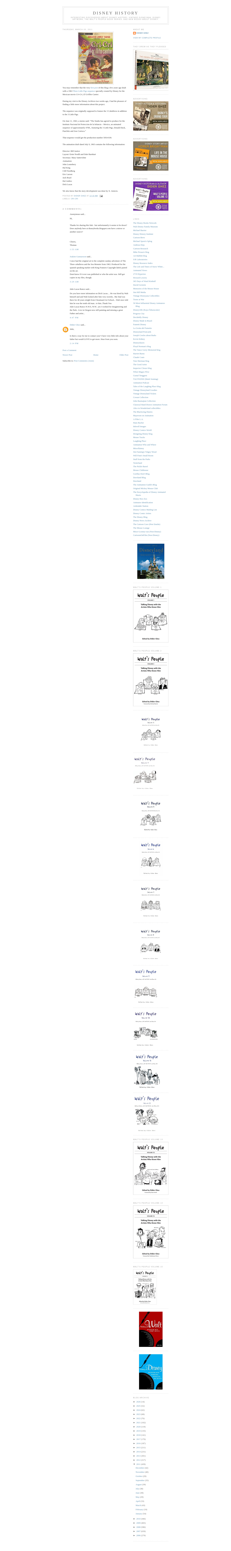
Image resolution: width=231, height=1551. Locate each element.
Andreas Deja (139, 245)
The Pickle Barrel (140, 466)
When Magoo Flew (141, 372)
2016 (138, 1443)
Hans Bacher (138, 423)
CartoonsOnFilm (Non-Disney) (146, 535)
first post (94, 87)
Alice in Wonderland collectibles (146, 408)
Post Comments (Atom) (84, 361)
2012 (138, 1460)
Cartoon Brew (139, 237)
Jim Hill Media (139, 292)
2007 (138, 1531)
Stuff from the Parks (141, 459)
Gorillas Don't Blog (141, 474)
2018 (138, 1435)
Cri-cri (74, 199)
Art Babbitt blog (140, 256)
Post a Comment (69, 350)
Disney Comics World (142, 430)
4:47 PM (74, 317)
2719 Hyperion (139, 274)
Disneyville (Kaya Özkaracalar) (146, 310)
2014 (138, 1451)
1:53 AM (74, 249)
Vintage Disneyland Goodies (145, 390)
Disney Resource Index (143, 263)
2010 (138, 1519)
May (138, 1497)
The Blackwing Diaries (143, 412)
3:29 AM (74, 281)
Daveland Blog (139, 477)
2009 (138, 1523)
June (138, 1493)
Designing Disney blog (142, 434)
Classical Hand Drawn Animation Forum (150, 404)
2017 (138, 1439)
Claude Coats (138, 357)
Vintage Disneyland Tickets (144, 393)
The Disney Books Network (145, 223)
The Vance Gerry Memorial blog (146, 350)
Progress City (138, 313)
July (138, 1488)
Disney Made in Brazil (142, 321)
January (139, 1513)
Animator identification (143, 502)
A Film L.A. (138, 419)
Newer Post (67, 355)
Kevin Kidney (139, 339)
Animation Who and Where (144, 444)
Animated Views (140, 270)
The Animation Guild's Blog (145, 484)
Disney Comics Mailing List (145, 509)
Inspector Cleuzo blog (142, 368)
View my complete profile (147, 38)
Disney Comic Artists (142, 513)
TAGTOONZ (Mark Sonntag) (145, 379)
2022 (138, 1418)
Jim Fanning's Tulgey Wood (144, 452)
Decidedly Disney (140, 317)
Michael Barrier (139, 230)
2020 (138, 1426)
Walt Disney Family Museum (145, 226)
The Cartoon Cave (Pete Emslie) (146, 524)
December (140, 1468)
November (140, 1472)
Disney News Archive (142, 520)
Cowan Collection (140, 397)
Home (95, 355)
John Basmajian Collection (144, 401)
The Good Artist (140, 364)
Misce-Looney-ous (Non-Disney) (147, 531)
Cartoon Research (140, 248)
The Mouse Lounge (141, 528)
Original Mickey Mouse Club (145, 488)
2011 (138, 1464)
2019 (138, 1431)
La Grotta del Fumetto (142, 328)
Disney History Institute (143, 234)
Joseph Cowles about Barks (144, 335)
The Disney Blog (140, 517)
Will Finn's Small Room (143, 455)
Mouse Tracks (139, 437)
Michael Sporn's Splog (142, 241)
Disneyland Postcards (142, 332)
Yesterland (137, 463)
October (139, 1476)
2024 (138, 1410)
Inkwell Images (139, 426)
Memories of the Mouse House (146, 288)
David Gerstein (139, 285)
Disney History (115, 13)
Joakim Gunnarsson (78, 256)
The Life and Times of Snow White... (148, 266)
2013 (138, 1456)
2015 (138, 1447)
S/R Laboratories (140, 259)
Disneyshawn (138, 342)
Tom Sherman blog (141, 361)
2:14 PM (74, 343)
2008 (138, 1527)
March (139, 1505)
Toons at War (138, 299)
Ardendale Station (140, 506)
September (140, 1480)
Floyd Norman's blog (142, 346)
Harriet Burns (139, 353)
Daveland (137, 481)
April (138, 1501)
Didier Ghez (75, 325)
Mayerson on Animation (143, 415)
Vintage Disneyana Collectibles (146, 296)
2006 (138, 1535)
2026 (138, 1402)
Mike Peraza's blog (141, 252)
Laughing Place (139, 441)
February (140, 1509)
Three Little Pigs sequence (84, 91)
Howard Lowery (140, 277)
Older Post (124, 355)
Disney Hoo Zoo (140, 499)
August (139, 1484)
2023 (138, 1414)
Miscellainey (138, 448)
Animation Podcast (141, 383)
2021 (138, 1422)
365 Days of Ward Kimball (144, 281)
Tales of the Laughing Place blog (147, 386)
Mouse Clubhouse (140, 470)
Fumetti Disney (139, 324)
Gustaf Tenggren (140, 375)
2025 (138, 1406)
